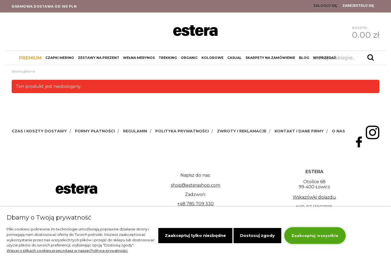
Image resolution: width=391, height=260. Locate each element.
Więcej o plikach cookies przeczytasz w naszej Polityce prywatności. (67, 250)
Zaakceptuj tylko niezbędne (195, 235)
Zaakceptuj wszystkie (315, 235)
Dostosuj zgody (257, 235)
